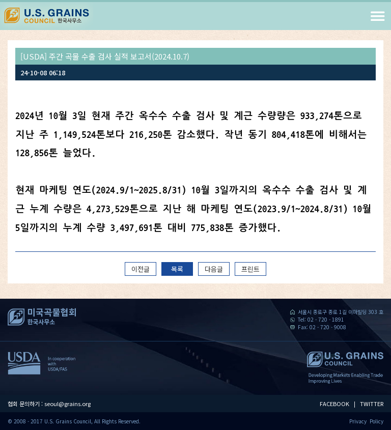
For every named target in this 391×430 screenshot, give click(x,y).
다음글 (214, 269)
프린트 (250, 269)
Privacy (358, 421)
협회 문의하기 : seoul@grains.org (49, 403)
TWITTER (371, 403)
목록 (177, 269)
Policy (376, 421)
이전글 (140, 269)
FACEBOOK (334, 403)
